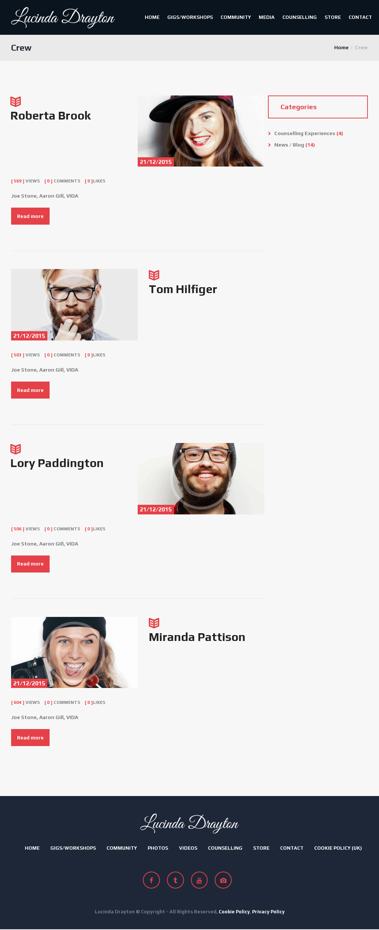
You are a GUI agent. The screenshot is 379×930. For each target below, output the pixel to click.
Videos (188, 849)
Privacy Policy (268, 912)
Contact (360, 17)
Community (236, 17)
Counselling (299, 17)
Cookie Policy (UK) (338, 849)
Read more (30, 216)
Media (267, 17)
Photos (158, 849)
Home (152, 17)
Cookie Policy (234, 912)
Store (333, 17)
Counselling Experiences (305, 134)
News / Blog (289, 145)
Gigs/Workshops (190, 17)
